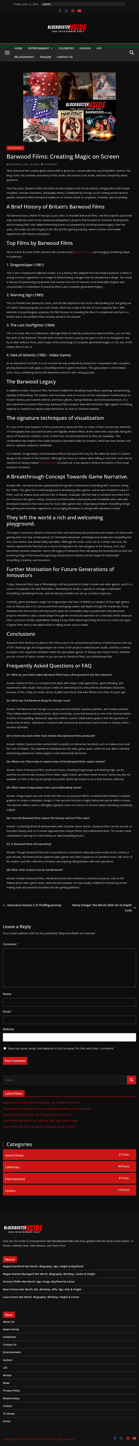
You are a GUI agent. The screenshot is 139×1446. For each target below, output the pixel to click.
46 (124, 1166)
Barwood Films (82, 252)
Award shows (11, 1329)
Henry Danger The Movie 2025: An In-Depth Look (104, 907)
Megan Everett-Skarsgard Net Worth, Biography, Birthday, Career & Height (46, 1108)
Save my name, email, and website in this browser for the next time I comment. (61, 1048)
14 (124, 1190)
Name (8, 994)
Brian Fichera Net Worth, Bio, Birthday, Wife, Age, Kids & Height (40, 1120)
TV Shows (9, 1413)
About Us (8, 1321)
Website (8, 1029)
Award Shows (14, 1155)
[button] (51, 48)
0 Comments (49, 164)
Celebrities (66, 48)
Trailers (45, 57)
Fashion (85, 48)
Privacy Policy (11, 1390)
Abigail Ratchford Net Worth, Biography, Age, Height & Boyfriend (41, 1102)
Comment (11, 944)
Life (98, 48)
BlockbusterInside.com (65, 1241)
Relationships (24, 57)
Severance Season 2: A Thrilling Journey (32, 905)
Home (18, 48)
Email (8, 1012)
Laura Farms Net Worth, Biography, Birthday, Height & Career (39, 1126)
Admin (36, 164)
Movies (7, 1375)
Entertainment (38, 48)
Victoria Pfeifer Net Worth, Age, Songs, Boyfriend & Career (37, 1114)
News (6, 1383)
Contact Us (65, 57)
